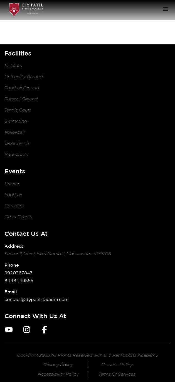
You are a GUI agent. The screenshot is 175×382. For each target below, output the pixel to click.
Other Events (18, 216)
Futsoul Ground (21, 99)
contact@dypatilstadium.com (36, 299)
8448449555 (18, 280)
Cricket (11, 183)
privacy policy (58, 364)
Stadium (13, 65)
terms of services (116, 374)
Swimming (15, 121)
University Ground (23, 76)
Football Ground (21, 87)
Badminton (16, 154)
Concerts (14, 205)
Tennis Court (17, 110)
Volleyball (14, 132)
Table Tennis (17, 143)
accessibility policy (58, 374)
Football (13, 194)
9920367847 (18, 272)
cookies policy (117, 364)
